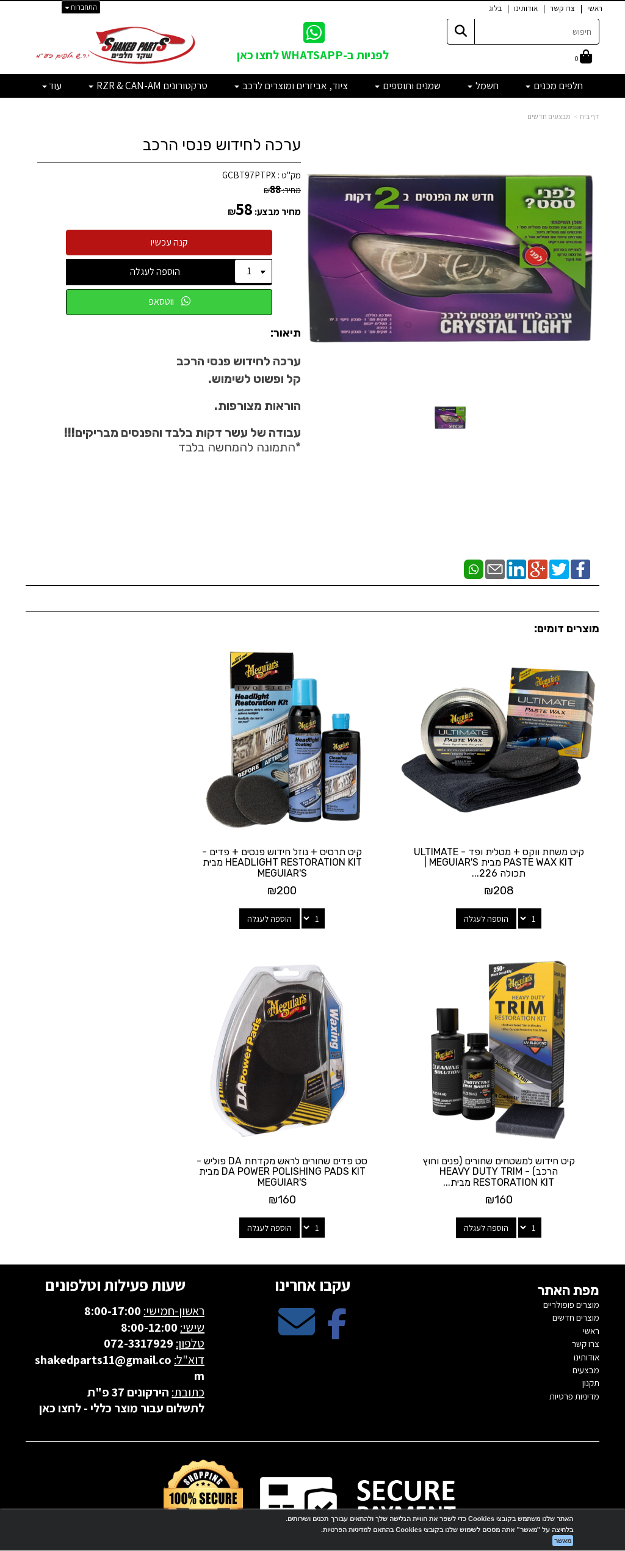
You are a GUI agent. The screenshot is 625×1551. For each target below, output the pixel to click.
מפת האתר (568, 1245)
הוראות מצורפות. (257, 405)
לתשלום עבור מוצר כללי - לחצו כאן (121, 1363)
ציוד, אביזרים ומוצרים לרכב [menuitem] (291, 85)
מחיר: (282, 189)
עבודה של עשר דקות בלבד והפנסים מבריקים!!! (182, 432)
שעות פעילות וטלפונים (115, 1239)
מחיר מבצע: (278, 211)
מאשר (562, 1540)
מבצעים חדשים (549, 116)
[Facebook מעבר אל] (337, 1287)
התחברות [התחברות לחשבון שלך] (81, 7)
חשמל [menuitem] (483, 85)
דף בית (589, 116)
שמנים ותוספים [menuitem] (408, 85)
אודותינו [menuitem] (526, 8)
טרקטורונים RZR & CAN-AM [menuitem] (148, 85)
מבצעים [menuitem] (586, 1325)
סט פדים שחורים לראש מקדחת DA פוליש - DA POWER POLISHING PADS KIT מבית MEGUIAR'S (509, 1126)
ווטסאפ (169, 301)
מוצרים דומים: (566, 628)
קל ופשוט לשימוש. (254, 378)
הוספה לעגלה (155, 271)
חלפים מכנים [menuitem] (554, 85)
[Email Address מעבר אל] (296, 1287)
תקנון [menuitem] (590, 1338)
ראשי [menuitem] (594, 8)
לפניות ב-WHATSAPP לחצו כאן (313, 55)
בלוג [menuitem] (495, 8)
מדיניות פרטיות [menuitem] (574, 1351)
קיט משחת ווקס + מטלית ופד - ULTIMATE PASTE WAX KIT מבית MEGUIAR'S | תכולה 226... (509, 839)
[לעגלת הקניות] (583, 58)
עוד (52, 85)
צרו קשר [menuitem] (562, 8)
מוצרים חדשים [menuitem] (575, 1273)
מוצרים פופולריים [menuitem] (571, 1259)
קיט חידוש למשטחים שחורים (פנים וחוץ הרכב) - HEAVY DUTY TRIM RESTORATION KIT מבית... (115, 839)
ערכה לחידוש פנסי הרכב (222, 145)
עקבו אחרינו (312, 1239)
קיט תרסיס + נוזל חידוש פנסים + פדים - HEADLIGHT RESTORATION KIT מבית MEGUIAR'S (312, 839)
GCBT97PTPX (249, 175)
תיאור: (285, 333)
